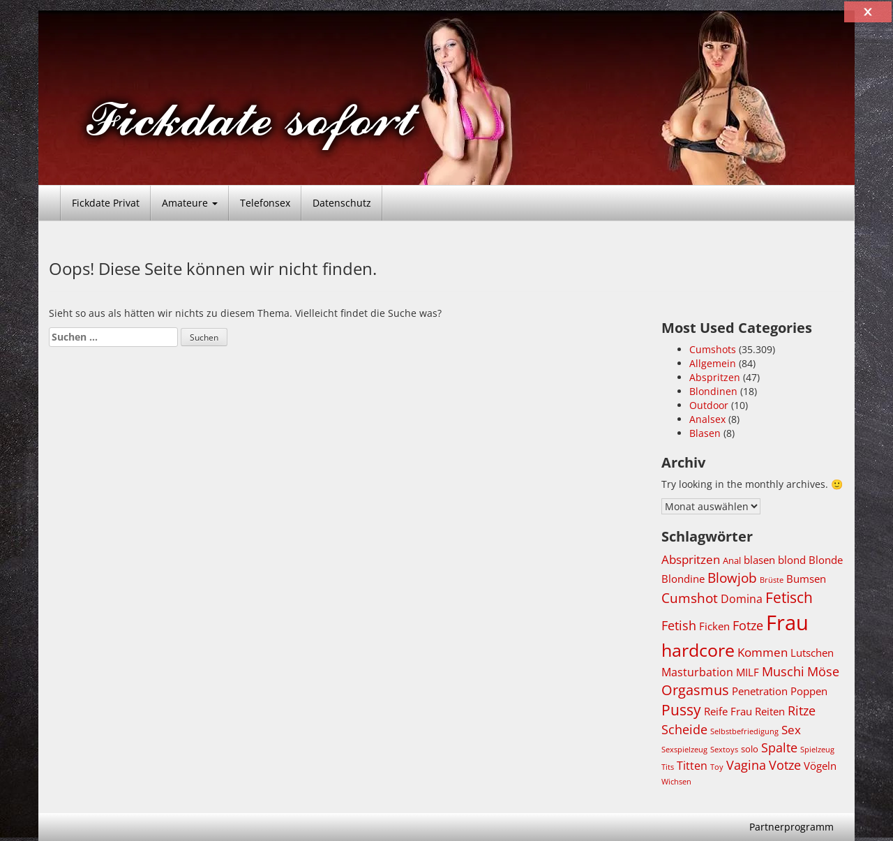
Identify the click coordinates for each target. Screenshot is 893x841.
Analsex (707, 419)
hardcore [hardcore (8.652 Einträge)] (698, 650)
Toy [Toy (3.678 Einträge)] (716, 766)
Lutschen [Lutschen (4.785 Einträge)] (812, 653)
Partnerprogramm (791, 826)
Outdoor (708, 405)
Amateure (190, 202)
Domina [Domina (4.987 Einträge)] (742, 598)
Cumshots (712, 349)
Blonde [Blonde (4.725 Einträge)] (826, 560)
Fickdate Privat (106, 202)
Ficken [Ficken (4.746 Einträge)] (714, 626)
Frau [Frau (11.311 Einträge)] (787, 623)
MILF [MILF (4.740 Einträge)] (747, 672)
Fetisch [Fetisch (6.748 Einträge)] (789, 597)
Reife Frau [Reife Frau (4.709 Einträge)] (728, 711)
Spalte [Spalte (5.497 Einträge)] (779, 747)
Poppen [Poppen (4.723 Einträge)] (808, 691)
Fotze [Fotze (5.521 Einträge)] (748, 625)
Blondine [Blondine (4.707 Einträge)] (683, 579)
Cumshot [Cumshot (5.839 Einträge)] (689, 597)
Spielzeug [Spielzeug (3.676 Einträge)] (817, 749)
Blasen (705, 433)
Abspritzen (714, 377)
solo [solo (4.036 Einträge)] (749, 749)
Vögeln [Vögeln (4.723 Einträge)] (820, 766)
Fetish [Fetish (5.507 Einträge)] (678, 625)
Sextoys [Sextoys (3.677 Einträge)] (724, 749)
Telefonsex (265, 202)
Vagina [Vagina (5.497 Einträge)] (746, 765)
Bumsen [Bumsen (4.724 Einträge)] (806, 579)
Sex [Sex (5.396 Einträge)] (791, 730)
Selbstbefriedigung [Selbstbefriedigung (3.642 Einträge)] (744, 731)
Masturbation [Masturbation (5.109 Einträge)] (697, 672)
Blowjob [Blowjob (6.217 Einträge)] (732, 577)
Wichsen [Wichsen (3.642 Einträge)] (676, 782)
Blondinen (713, 391)
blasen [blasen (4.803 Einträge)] (759, 560)
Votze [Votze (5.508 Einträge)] (785, 765)
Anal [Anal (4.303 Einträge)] (732, 560)
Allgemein (712, 363)
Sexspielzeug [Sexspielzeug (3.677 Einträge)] (684, 749)
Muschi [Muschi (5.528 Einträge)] (783, 671)
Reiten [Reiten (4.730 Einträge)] (770, 711)
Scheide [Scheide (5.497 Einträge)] (684, 729)
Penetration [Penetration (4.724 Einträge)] (760, 691)
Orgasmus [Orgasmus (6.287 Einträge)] (695, 689)
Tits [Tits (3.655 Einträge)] (667, 767)
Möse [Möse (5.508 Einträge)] (823, 671)
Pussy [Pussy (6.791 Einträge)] (681, 710)
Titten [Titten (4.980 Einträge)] (692, 765)
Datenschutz (342, 202)
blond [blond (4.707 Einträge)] (792, 560)
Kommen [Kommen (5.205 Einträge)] (762, 652)
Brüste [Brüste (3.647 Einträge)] (771, 580)
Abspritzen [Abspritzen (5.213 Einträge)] (690, 559)
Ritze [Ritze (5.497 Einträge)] (802, 710)
